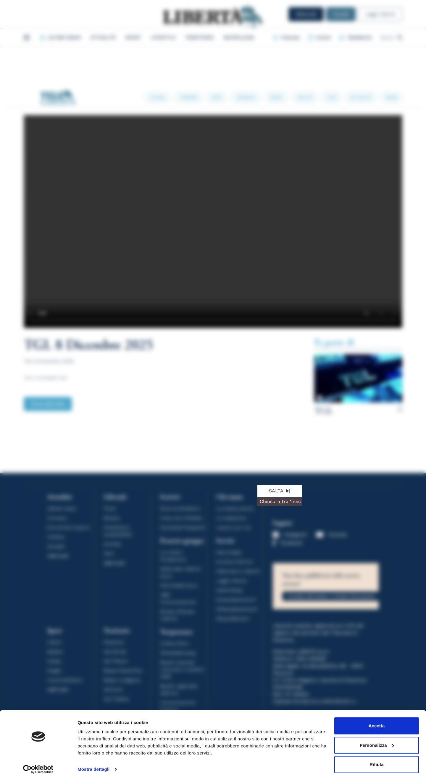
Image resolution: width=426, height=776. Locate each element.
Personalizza (377, 740)
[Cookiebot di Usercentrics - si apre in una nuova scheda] (38, 764)
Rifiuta (376, 759)
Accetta (377, 720)
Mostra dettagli (93, 764)
